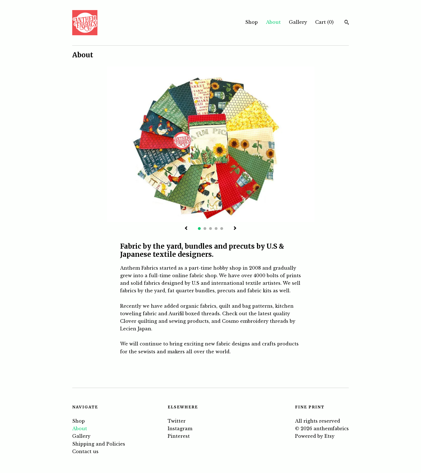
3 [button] (210, 228)
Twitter (177, 421)
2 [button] (205, 228)
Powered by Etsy (315, 436)
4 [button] (216, 228)
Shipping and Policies (98, 444)
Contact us (85, 451)
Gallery (298, 22)
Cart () (324, 22)
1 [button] (199, 228)
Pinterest (179, 436)
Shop (251, 22)
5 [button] (221, 228)
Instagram (180, 428)
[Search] (347, 23)
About (273, 22)
